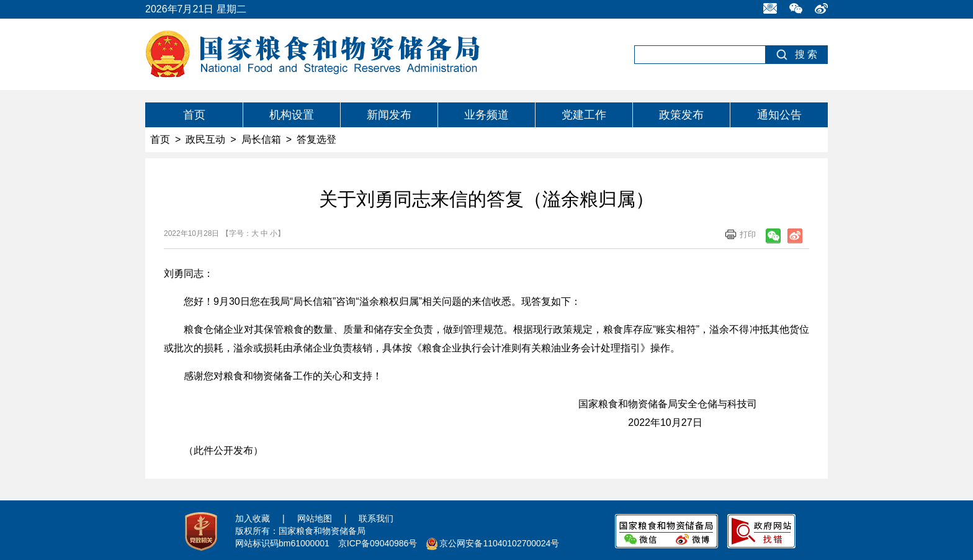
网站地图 (314, 518)
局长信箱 (261, 139)
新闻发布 (389, 115)
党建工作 (584, 115)
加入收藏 (252, 518)
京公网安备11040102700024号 (499, 543)
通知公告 (779, 115)
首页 (194, 115)
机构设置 (291, 115)
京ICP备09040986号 (378, 543)
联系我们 (376, 518)
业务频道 (486, 115)
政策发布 (681, 115)
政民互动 (205, 139)
